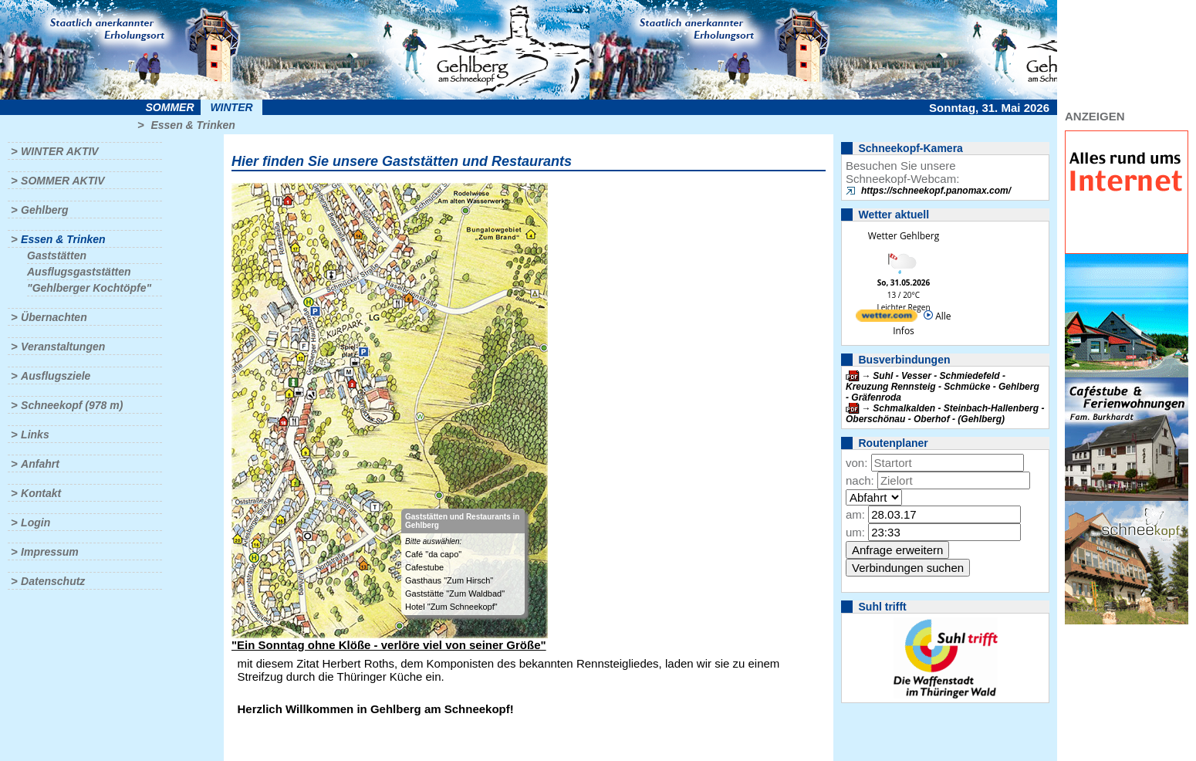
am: (855, 514)
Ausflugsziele (55, 376)
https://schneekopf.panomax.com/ (936, 190)
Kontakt (41, 493)
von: (856, 462)
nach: (860, 480)
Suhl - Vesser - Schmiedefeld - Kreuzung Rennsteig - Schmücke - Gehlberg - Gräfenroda (942, 386)
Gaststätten (56, 255)
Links (35, 434)
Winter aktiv (60, 151)
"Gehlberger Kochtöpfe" (89, 288)
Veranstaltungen (63, 346)
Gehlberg (44, 210)
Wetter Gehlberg (903, 235)
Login (35, 522)
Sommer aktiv (62, 180)
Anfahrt (40, 464)
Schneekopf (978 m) (72, 405)
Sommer (170, 107)
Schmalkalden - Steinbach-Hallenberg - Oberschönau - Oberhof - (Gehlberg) (945, 413)
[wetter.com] (886, 318)
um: (855, 532)
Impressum (50, 552)
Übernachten (54, 317)
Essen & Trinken (192, 125)
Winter (231, 107)
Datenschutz (53, 581)
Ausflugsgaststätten (79, 272)
